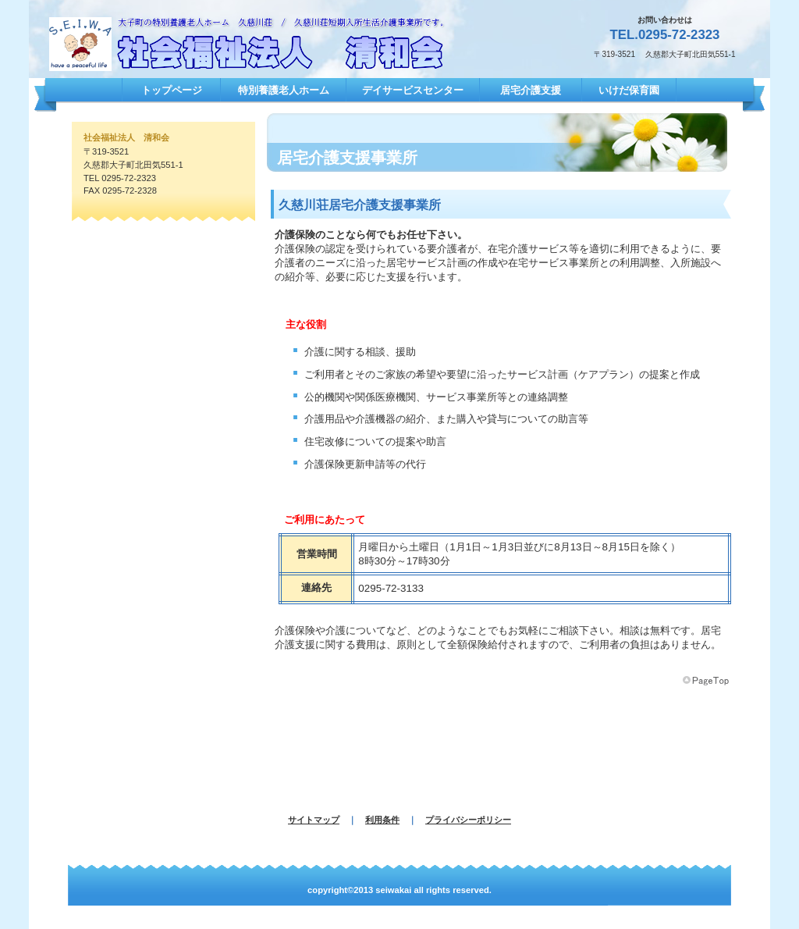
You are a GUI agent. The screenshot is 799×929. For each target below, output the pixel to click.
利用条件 (382, 819)
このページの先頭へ (707, 680)
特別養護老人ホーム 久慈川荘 (263, 43)
